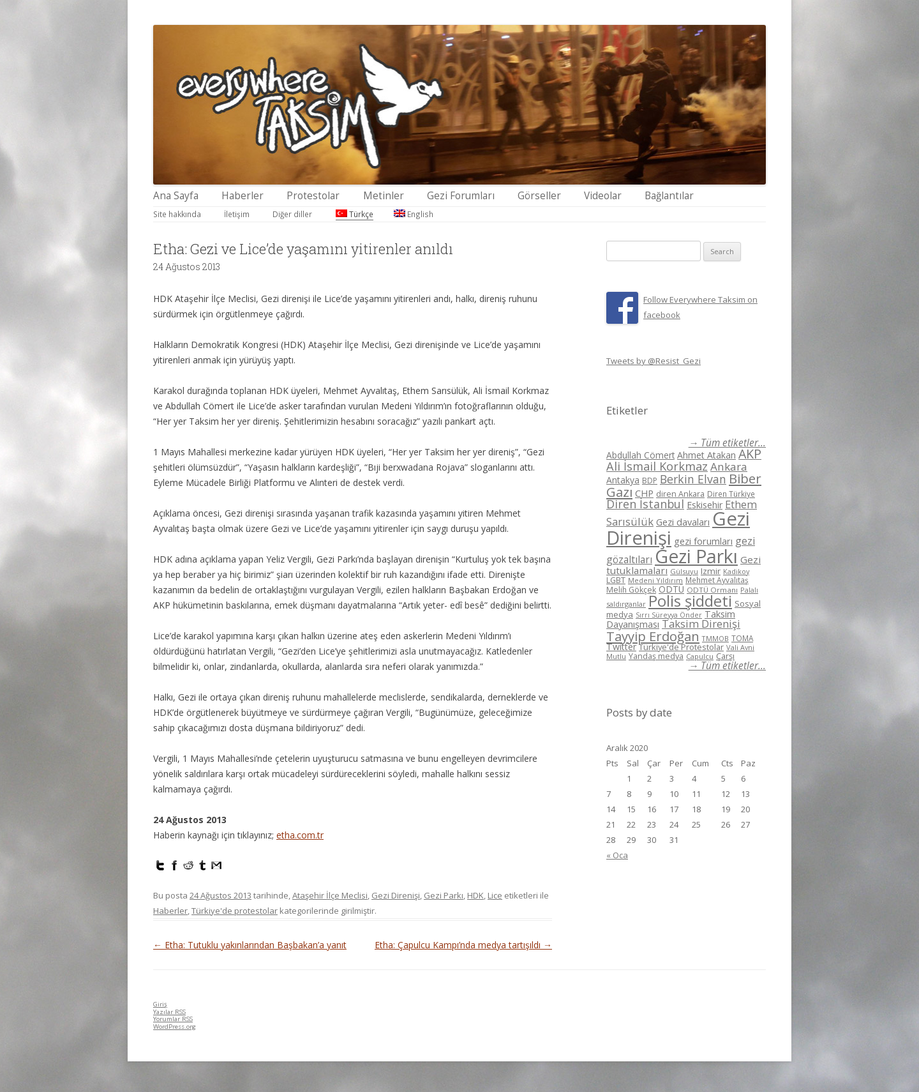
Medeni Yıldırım (655, 580)
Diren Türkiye (731, 494)
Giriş (160, 1004)
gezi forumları (703, 541)
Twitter (621, 647)
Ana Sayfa (175, 195)
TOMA (742, 638)
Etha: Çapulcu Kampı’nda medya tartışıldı (463, 945)
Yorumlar (173, 1019)
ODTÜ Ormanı (712, 590)
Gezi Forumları (461, 195)
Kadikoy (736, 571)
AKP (749, 453)
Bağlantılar (669, 195)
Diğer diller (292, 214)
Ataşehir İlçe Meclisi (330, 895)
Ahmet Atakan (706, 455)
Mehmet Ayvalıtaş (717, 580)
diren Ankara (680, 494)
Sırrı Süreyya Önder (669, 614)
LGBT (615, 580)
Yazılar (169, 1012)
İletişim (237, 214)
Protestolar (313, 195)
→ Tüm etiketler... (727, 443)
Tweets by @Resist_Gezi (653, 361)
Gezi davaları (683, 522)
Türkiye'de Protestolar (681, 647)
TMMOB (715, 638)
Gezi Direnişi (395, 895)
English (413, 214)
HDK (475, 895)
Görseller (539, 195)
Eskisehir (704, 505)
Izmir (711, 571)
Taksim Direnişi (701, 623)
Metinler (383, 195)
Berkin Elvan (693, 479)
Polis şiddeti (690, 601)
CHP (644, 493)
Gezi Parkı (443, 895)
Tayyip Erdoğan (652, 636)
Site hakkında (177, 214)
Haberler (242, 195)
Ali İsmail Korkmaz (657, 466)
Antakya (622, 480)
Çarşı (725, 656)
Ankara (728, 466)
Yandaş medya (656, 656)
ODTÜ (671, 589)
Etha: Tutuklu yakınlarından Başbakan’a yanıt (250, 945)
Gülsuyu (684, 571)
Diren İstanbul (645, 504)
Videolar (603, 195)
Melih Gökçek (631, 589)
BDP (649, 480)
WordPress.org (174, 1026)
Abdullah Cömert (640, 455)
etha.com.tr (300, 835)
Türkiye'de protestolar (234, 910)
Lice (495, 895)
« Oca (617, 855)
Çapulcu (700, 656)
